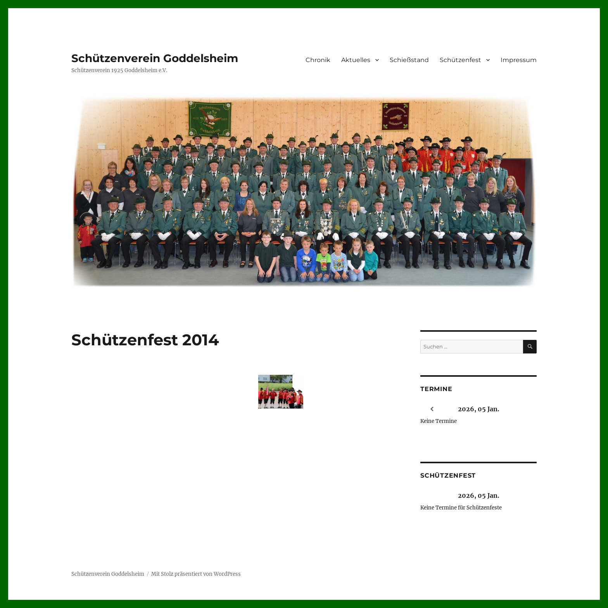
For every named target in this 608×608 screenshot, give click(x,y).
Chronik (318, 60)
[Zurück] (432, 409)
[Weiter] (525, 409)
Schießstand (409, 60)
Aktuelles (355, 60)
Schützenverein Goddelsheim (154, 58)
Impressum (519, 60)
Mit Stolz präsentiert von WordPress (196, 574)
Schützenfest (460, 60)
